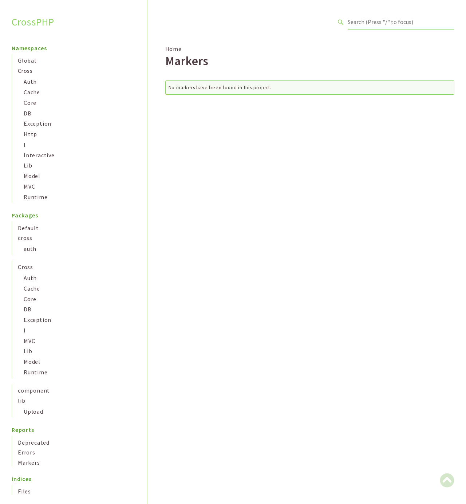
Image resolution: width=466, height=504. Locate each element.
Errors (26, 452)
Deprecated (34, 442)
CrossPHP (33, 22)
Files (24, 491)
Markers (29, 462)
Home (173, 48)
